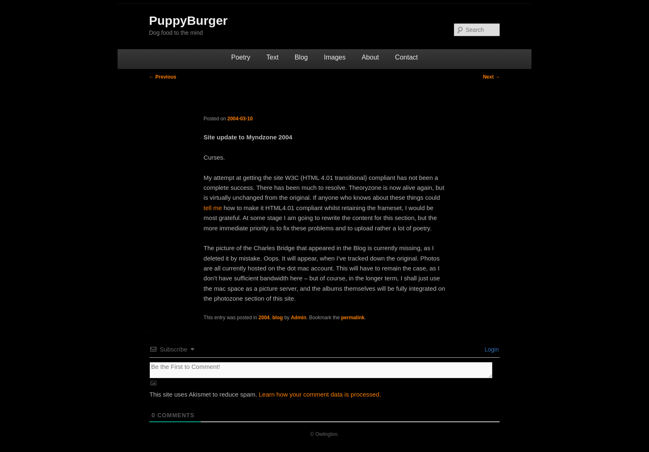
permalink (353, 317)
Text (273, 57)
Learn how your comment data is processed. (320, 394)
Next (491, 77)
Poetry (240, 57)
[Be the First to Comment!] (321, 370)
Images (334, 57)
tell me (213, 207)
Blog (301, 57)
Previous (162, 77)
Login (491, 349)
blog (277, 317)
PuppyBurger (188, 20)
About (370, 57)
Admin (298, 317)
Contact (406, 57)
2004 (264, 317)
